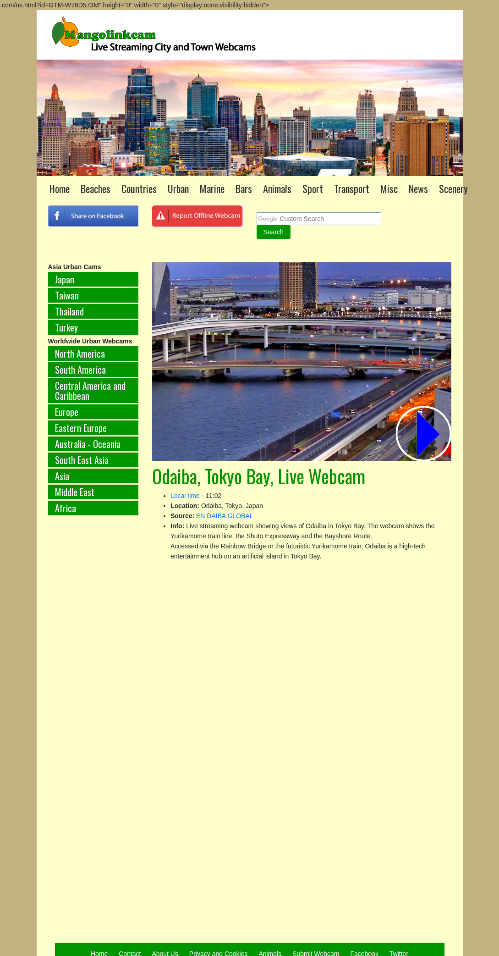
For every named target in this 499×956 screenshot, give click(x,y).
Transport (351, 188)
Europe (66, 412)
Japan (64, 279)
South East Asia (82, 460)
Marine (212, 188)
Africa (65, 508)
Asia (62, 476)
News (418, 188)
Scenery (453, 188)
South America (80, 369)
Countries (139, 188)
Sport (312, 188)
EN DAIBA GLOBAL (224, 515)
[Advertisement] (79, 674)
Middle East (74, 492)
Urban (178, 188)
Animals (277, 188)
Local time (185, 495)
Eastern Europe (81, 428)
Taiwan (67, 295)
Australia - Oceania (88, 444)
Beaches (95, 188)
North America (80, 353)
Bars (244, 188)
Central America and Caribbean (90, 391)
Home (59, 188)
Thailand (69, 311)
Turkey (66, 327)
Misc (389, 188)
